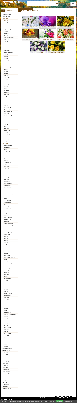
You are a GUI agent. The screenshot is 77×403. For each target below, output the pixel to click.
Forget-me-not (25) (7, 81)
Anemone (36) (6, 69)
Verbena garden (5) (7, 187)
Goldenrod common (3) (8, 223)
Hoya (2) (5, 244)
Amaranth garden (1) (8, 278)
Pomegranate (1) (7, 329)
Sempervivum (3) (7, 227)
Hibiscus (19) (6, 94)
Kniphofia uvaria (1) (8, 312)
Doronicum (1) (6, 297)
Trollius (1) (6, 342)
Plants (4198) (5, 346)
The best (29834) (6, 384)
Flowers (27, 9)
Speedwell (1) (6, 335)
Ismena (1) (6, 310)
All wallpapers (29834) (7, 14)
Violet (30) (6, 75)
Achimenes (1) (6, 270)
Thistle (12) (6, 124)
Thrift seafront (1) (7, 339)
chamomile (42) (7, 62)
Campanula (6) (6, 166)
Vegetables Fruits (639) (7, 348)
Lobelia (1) (6, 316)
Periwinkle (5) (6, 179)
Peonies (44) (6, 60)
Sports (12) (5, 382)
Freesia (31, 9)
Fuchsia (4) (6, 196)
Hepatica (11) (6, 128)
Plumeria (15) (6, 117)
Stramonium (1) (7, 337)
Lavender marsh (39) (8, 67)
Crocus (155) (6, 33)
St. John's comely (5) (8, 183)
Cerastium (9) (6, 136)
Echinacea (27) (7, 77)
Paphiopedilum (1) (7, 327)
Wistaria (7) (6, 164)
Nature (23, 9)
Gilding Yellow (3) (7, 219)
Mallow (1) (6, 318)
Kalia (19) (5, 96)
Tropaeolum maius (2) (8, 263)
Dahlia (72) (6, 41)
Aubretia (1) (6, 280)
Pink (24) (5, 88)
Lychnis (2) (6, 253)
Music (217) (5, 375)
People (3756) (5, 354)
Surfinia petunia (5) (7, 185)
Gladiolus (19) (6, 92)
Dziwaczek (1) (6, 299)
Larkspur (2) (6, 251)
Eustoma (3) (6, 215)
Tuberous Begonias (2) (8, 265)
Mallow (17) (6, 105)
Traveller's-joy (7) (7, 162)
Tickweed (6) (6, 168)
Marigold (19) (6, 98)
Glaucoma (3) (6, 221)
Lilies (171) (6, 31)
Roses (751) (6, 22)
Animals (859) (5, 367)
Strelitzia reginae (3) (8, 232)
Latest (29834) (5, 386)
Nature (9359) (5, 18)
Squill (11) (6, 132)
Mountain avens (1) (7, 320)
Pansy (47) (6, 58)
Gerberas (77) (6, 39)
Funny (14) (5, 380)
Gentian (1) (6, 306)
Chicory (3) (6, 213)
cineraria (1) (6, 291)
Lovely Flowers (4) (7, 200)
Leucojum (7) (6, 160)
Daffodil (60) (6, 48)
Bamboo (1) (6, 282)
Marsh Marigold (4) (7, 202)
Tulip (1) (5, 344)
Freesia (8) (6, 143)
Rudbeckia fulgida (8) (8, 145)
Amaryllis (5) (6, 172)
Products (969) (5, 365)
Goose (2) (6, 242)
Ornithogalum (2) (7, 255)
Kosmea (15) (6, 113)
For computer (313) (6, 373)
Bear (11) (5, 126)
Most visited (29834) (7, 388)
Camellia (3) (6, 210)
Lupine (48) (6, 54)
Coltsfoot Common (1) (8, 293)
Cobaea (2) (6, 240)
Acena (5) (6, 170)
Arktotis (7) (6, 149)
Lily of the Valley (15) (8, 115)
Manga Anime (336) (6, 371)
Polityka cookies (68, 401)
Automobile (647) (6, 369)
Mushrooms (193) (6, 350)
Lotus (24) (6, 86)
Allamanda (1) (6, 276)
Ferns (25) (6, 79)
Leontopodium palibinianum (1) (10, 314)
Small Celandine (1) (7, 333)
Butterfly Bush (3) (7, 208)
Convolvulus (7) (7, 151)
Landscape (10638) (6, 16)
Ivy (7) (5, 158)
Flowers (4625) (6, 20)
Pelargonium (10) (7, 134)
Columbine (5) (6, 177)
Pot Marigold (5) (7, 181)
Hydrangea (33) (7, 73)
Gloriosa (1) (6, 308)
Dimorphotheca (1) (7, 295)
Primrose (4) (6, 206)
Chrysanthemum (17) (8, 103)
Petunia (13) (6, 122)
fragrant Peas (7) (7, 153)
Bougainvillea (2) (7, 234)
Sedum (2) (6, 261)
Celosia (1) (6, 289)
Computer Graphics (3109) (8, 356)
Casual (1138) (5, 363)
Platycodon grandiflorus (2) (9, 257)
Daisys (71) (6, 43)
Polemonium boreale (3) (8, 225)
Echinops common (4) (8, 191)
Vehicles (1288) (6, 361)
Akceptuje (59, 401)
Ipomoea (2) (6, 246)
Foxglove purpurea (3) (8, 217)
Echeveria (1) (6, 301)
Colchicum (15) (7, 109)
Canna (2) (6, 236)
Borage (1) (6, 287)
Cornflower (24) (7, 84)
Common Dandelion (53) (8, 52)
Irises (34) (6, 71)
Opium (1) (6, 325)
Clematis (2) (6, 238)
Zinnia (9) (5, 141)
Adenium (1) (6, 272)
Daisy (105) (6, 35)
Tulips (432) (6, 24)
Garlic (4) (5, 198)
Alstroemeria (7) (7, 147)
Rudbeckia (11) (7, 130)
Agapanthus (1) (7, 274)
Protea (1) (6, 331)
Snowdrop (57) (6, 50)
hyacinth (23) (6, 90)
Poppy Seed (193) (7, 29)
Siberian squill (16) (7, 107)
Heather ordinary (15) (8, 111)
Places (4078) (5, 352)
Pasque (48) (6, 56)
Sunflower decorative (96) (9, 37)
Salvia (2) (5, 259)
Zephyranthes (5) (7, 189)
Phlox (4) (5, 204)
